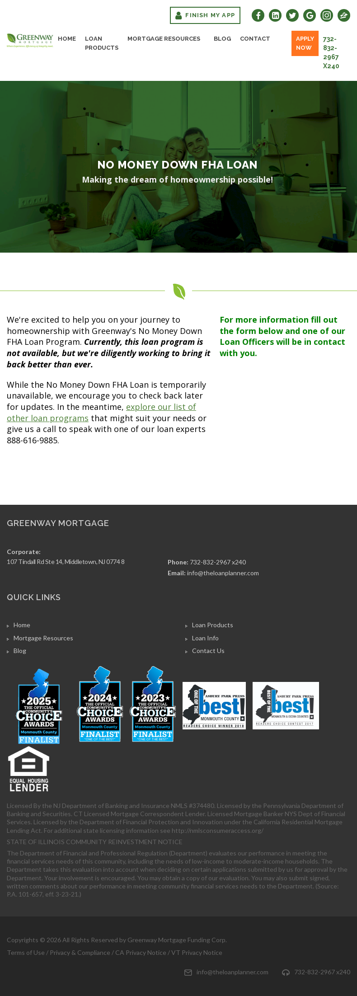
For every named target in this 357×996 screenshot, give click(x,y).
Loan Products (101, 43)
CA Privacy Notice (140, 952)
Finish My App (205, 15)
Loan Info (205, 638)
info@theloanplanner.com (223, 573)
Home (67, 38)
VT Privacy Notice (196, 952)
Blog (222, 38)
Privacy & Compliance (80, 952)
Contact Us (208, 650)
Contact (255, 38)
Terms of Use (26, 952)
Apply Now (305, 43)
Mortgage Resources (163, 38)
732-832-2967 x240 (331, 52)
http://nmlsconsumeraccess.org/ (217, 830)
